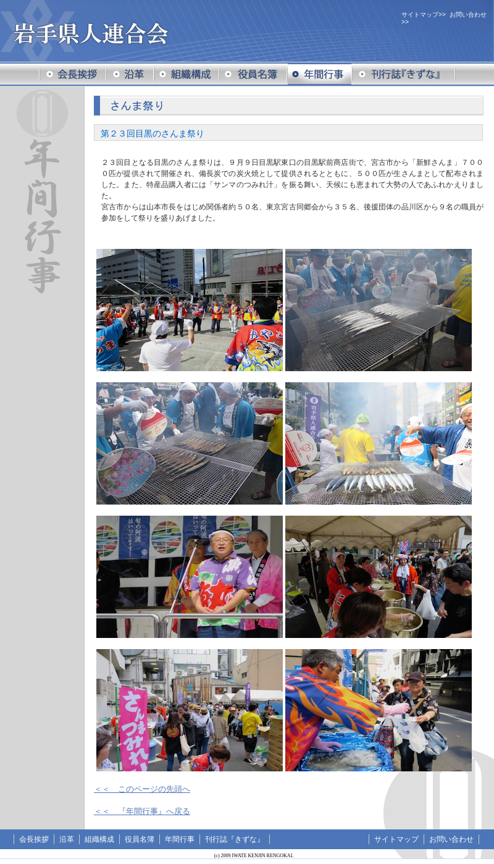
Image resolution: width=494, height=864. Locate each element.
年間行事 (180, 839)
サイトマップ (419, 14)
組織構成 (99, 839)
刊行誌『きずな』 (234, 839)
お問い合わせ (468, 14)
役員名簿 (139, 839)
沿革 (66, 839)
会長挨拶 (34, 839)
